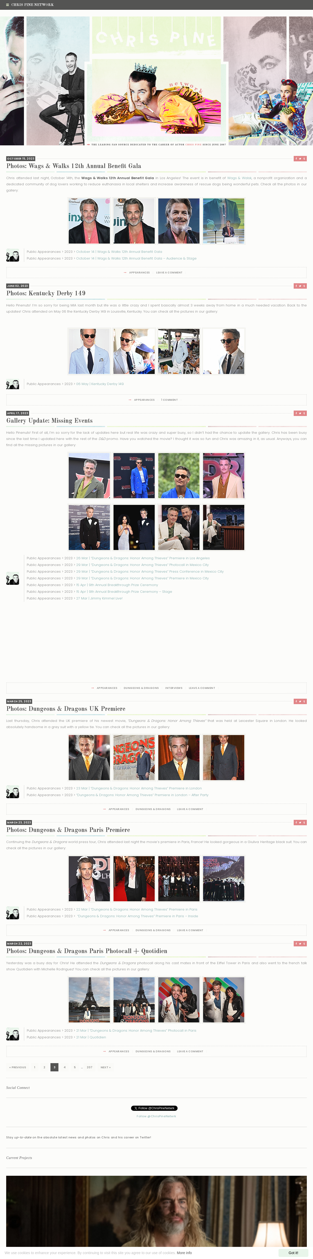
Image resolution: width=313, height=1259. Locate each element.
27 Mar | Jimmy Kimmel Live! (99, 598)
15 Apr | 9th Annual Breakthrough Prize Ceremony (117, 584)
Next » (106, 1067)
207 (89, 1067)
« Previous (17, 1067)
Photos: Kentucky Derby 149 (45, 294)
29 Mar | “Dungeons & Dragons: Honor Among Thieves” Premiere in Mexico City (142, 578)
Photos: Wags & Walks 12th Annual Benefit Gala (73, 166)
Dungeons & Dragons (141, 688)
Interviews (173, 688)
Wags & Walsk (239, 178)
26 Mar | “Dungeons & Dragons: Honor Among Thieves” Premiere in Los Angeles (143, 558)
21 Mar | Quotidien (91, 1037)
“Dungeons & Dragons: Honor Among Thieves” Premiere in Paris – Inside (137, 916)
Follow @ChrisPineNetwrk (156, 1116)
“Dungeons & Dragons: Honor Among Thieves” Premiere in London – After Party (142, 795)
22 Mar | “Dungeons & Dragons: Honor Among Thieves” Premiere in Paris (136, 909)
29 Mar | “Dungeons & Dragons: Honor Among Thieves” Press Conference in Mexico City (150, 571)
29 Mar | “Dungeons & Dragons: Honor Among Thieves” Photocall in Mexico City (142, 564)
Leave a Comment (169, 272)
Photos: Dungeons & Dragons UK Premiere (65, 709)
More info (184, 1253)
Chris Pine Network (30, 5)
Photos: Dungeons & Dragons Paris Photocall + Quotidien (86, 951)
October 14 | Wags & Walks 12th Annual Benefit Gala (119, 251)
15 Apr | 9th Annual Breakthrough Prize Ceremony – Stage (124, 591)
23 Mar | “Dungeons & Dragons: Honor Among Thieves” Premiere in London (139, 788)
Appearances (139, 272)
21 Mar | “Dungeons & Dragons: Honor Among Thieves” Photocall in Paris (136, 1030)
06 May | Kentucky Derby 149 (100, 383)
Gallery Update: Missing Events (49, 421)
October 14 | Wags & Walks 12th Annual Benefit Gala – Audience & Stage (136, 258)
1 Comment (169, 400)
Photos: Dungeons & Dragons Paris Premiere (68, 830)
